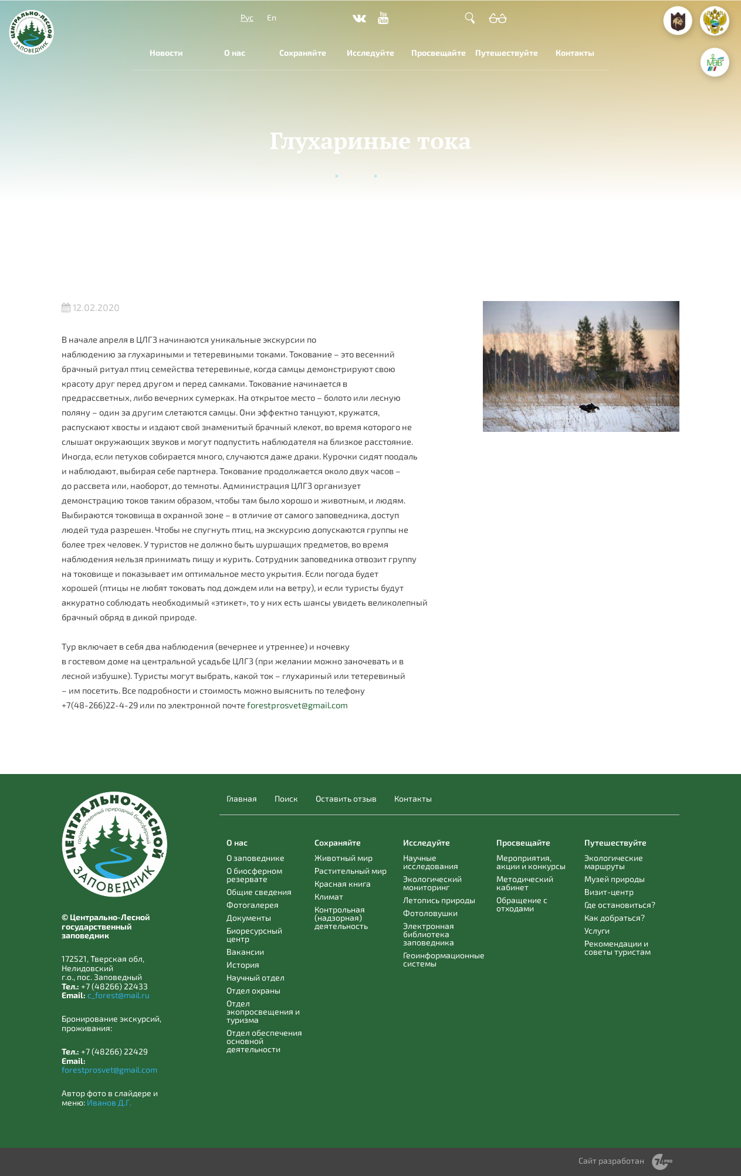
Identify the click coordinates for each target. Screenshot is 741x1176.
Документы (248, 917)
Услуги (597, 930)
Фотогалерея (252, 905)
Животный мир (343, 858)
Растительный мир (350, 871)
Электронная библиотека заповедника (428, 934)
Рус (247, 17)
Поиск (286, 799)
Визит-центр (609, 892)
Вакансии (245, 952)
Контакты (575, 53)
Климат (328, 896)
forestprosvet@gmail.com (297, 704)
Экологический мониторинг (432, 883)
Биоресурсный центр (254, 934)
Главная (241, 799)
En (271, 17)
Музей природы (614, 879)
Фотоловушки (430, 913)
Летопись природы (439, 900)
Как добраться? (614, 917)
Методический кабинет (524, 883)
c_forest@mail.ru (118, 995)
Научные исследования (430, 862)
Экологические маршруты (613, 862)
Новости (166, 53)
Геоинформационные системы (444, 959)
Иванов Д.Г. (109, 1102)
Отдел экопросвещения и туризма (263, 1011)
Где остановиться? (619, 905)
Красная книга (342, 883)
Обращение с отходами (521, 904)
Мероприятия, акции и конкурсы (531, 862)
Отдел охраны (253, 990)
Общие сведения (259, 892)
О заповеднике (255, 858)
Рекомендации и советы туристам (617, 947)
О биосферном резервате (254, 875)
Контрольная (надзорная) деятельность (341, 917)
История (242, 964)
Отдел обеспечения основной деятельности (264, 1041)
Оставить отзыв (346, 799)
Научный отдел (255, 977)
